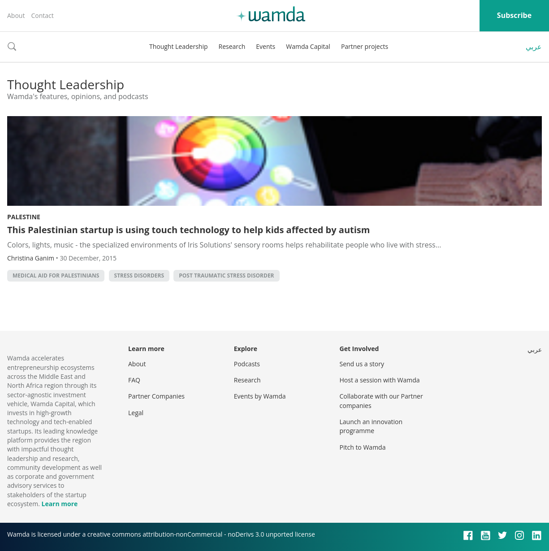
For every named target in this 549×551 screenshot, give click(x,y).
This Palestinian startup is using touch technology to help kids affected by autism (188, 230)
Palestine (23, 217)
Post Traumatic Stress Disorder (226, 275)
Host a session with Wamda (380, 380)
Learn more (59, 503)
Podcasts (247, 364)
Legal (135, 412)
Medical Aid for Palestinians (56, 275)
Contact (42, 15)
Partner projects (364, 46)
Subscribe (514, 15)
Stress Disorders (139, 275)
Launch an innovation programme (371, 426)
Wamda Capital (308, 46)
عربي (534, 46)
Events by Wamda (260, 396)
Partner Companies (156, 396)
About (16, 15)
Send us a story (362, 364)
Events (265, 46)
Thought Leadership (178, 46)
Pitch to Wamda (363, 447)
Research (232, 46)
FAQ (134, 380)
